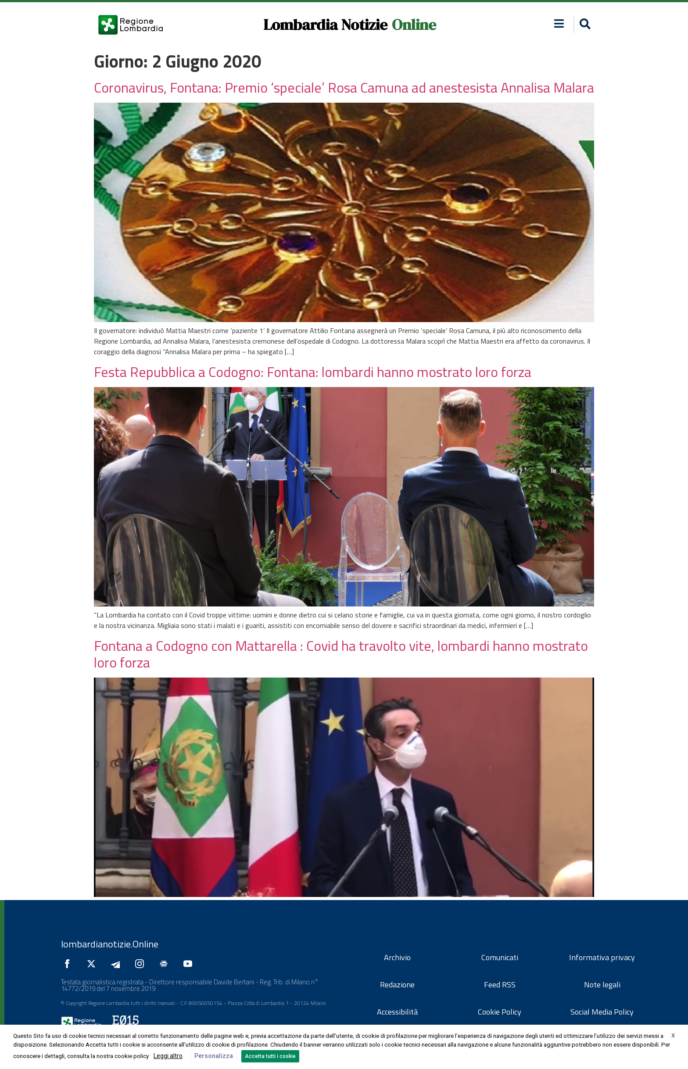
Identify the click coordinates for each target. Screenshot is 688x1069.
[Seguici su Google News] (165, 963)
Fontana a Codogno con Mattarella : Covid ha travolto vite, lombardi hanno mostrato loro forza (341, 654)
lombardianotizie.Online (109, 943)
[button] (559, 23)
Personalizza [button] (213, 1055)
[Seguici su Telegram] (117, 963)
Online (414, 24)
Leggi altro (168, 1055)
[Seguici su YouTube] (190, 963)
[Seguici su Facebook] (69, 963)
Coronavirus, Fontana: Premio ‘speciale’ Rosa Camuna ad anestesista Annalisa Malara (344, 87)
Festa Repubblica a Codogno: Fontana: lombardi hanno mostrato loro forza (312, 371)
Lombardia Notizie (325, 24)
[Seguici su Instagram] (141, 963)
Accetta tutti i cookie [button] (270, 1056)
